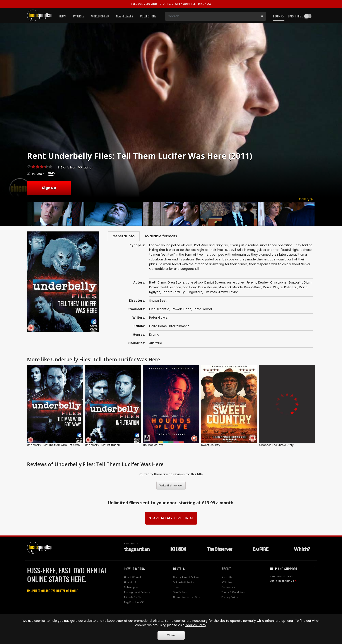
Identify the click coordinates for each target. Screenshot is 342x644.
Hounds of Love (153, 445)
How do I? (130, 583)
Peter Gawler (202, 310)
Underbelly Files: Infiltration (102, 445)
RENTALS (179, 569)
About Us (226, 577)
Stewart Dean (181, 310)
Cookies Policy (195, 625)
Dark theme (295, 16)
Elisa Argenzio (159, 310)
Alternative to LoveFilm (186, 598)
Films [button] (62, 16)
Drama (154, 335)
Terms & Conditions (233, 593)
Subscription (131, 588)
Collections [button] (148, 16)
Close (171, 635)
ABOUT (226, 569)
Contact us (228, 588)
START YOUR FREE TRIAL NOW (171, 4)
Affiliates (226, 583)
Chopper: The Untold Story (276, 445)
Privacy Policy (229, 598)
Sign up (49, 187)
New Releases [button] (124, 16)
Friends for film (133, 598)
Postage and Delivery (137, 593)
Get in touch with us (282, 581)
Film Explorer (180, 593)
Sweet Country (210, 445)
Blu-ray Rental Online (185, 577)
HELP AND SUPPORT (284, 569)
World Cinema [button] (100, 16)
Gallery (306, 199)
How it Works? (132, 577)
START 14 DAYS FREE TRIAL (171, 518)
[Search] (211, 16)
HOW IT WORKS (134, 569)
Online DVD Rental (183, 583)
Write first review (171, 486)
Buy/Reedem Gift (134, 603)
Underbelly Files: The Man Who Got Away (53, 445)
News (176, 588)
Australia (155, 344)
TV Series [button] (78, 16)
